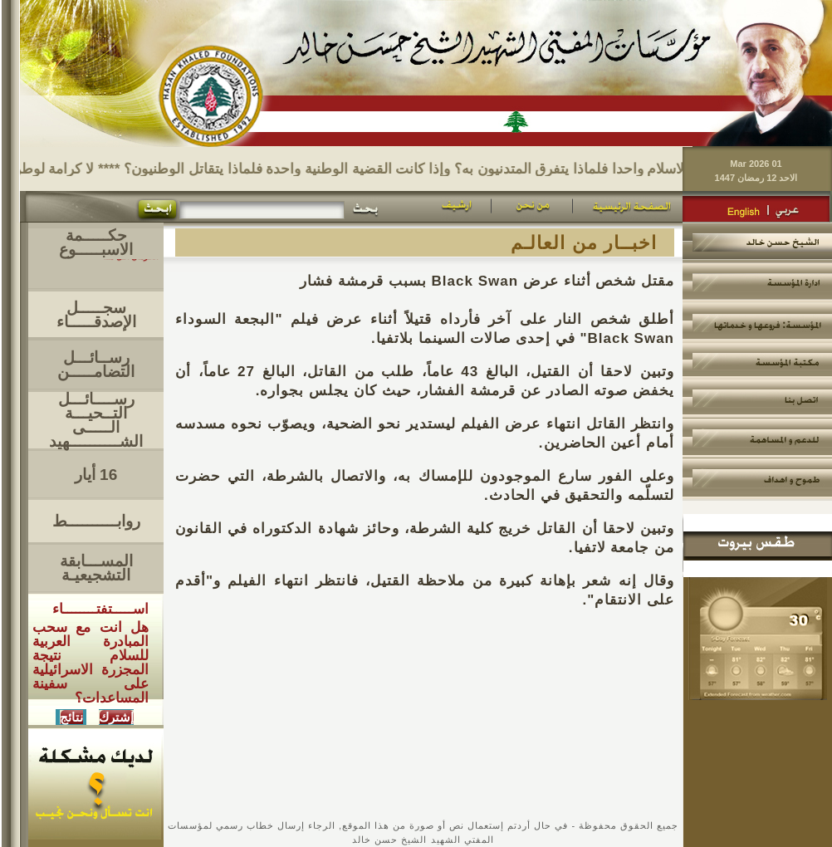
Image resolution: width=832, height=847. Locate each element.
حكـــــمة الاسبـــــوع (96, 242)
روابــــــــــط (96, 521)
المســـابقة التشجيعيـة (96, 568)
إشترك (116, 717)
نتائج (71, 717)
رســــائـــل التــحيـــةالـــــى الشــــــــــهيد (96, 420)
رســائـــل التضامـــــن (96, 364)
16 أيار (96, 474)
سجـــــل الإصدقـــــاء (96, 314)
